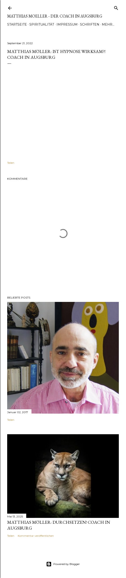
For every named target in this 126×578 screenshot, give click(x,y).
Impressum (67, 24)
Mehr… (108, 24)
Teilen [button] (10, 162)
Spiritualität (41, 24)
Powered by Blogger (63, 564)
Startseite (17, 24)
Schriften (89, 24)
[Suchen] (116, 7)
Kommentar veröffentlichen (36, 535)
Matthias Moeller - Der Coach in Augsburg (54, 16)
